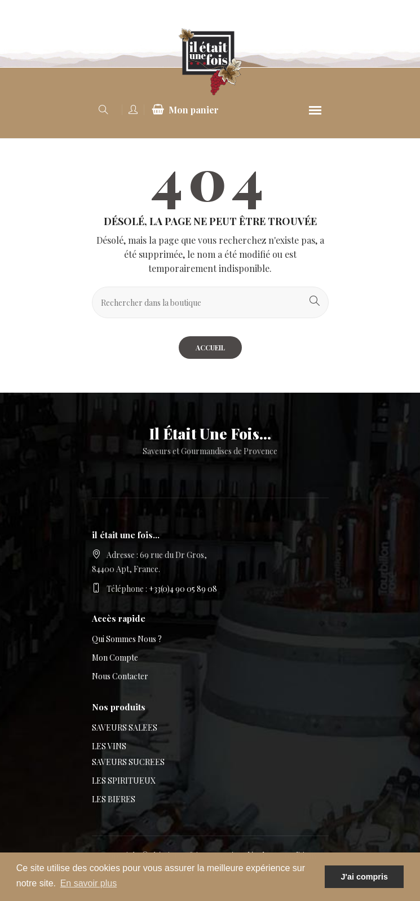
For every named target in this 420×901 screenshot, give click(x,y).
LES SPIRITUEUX (124, 780)
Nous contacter (120, 676)
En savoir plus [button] (88, 883)
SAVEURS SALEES (124, 727)
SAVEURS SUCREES (128, 762)
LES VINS (109, 746)
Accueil (210, 347)
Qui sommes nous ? (127, 639)
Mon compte (115, 657)
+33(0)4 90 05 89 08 (183, 588)
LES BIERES (113, 799)
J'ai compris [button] (364, 876)
